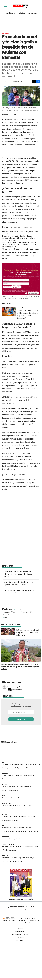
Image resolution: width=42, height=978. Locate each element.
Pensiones (7, 617)
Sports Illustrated (9, 844)
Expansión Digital (13, 687)
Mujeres (18, 609)
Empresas (5, 764)
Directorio (19, 940)
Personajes (30, 858)
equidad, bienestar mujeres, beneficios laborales (18, 613)
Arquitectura (6, 820)
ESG (15, 768)
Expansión (6, 762)
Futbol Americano (16, 846)
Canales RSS (19, 937)
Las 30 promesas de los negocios (21, 899)
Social (14, 828)
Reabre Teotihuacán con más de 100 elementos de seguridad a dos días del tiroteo (18, 573)
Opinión (31, 775)
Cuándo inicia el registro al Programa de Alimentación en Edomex (27, 632)
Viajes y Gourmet (7, 790)
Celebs (13, 798)
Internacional (35, 764)
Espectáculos (6, 787)
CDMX (21, 775)
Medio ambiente (7, 828)
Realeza (13, 787)
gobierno (10, 13)
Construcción (6, 816)
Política (5, 773)
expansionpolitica (21, 909)
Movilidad (28, 828)
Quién (4, 784)
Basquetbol (26, 846)
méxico (21, 13)
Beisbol (8, 846)
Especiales (24, 839)
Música (31, 805)
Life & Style (7, 803)
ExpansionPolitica (25, 909)
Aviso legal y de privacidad (19, 934)
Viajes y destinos (21, 858)
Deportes (19, 805)
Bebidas (13, 858)
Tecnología (5, 768)
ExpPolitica (16, 909)
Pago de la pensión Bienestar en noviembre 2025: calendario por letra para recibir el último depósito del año (20, 666)
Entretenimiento (11, 805)
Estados (5, 33)
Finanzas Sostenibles (9, 831)
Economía (28, 764)
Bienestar (5, 861)
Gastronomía (6, 858)
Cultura (15, 790)
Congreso (16, 775)
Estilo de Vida (13, 861)
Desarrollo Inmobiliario (18, 816)
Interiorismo (14, 820)
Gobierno (5, 775)
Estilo (4, 805)
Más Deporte (34, 846)
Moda (24, 787)
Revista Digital (12, 850)
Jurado (20, 861)
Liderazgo (12, 839)
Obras (11, 768)
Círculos (19, 787)
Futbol (4, 846)
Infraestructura (30, 816)
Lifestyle (5, 850)
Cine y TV (25, 805)
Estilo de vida (20, 798)
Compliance (19, 931)
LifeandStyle (26, 768)
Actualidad (5, 839)
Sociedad (5, 779)
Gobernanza (20, 828)
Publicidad (19, 928)
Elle (3, 795)
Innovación (19, 831)
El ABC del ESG (27, 831)
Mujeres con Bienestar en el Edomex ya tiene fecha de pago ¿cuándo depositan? (28, 314)
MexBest (5, 855)
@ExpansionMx (16, 690)
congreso (32, 13)
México (10, 775)
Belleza (28, 787)
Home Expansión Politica (16, 764)
